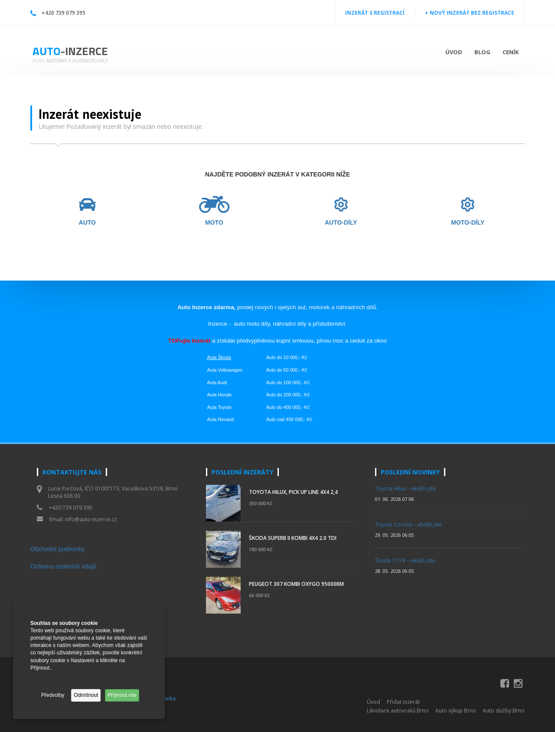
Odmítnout (86, 695)
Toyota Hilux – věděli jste (405, 488)
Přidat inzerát (403, 702)
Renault (226, 419)
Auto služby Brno (504, 710)
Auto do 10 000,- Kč (286, 357)
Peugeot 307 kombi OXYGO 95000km (296, 584)
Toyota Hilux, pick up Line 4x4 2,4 (293, 492)
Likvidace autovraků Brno (398, 710)
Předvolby (52, 695)
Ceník (511, 52)
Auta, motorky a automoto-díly (70, 60)
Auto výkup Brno (455, 710)
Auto (70, 50)
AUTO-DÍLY (341, 222)
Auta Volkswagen (225, 370)
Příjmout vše (122, 695)
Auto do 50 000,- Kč (286, 370)
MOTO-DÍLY (467, 222)
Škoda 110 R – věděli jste (405, 560)
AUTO (87, 222)
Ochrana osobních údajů (63, 566)
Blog (482, 52)
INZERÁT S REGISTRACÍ (375, 12)
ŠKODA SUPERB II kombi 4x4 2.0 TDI (292, 538)
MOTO (214, 222)
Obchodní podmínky (57, 549)
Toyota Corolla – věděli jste (408, 524)
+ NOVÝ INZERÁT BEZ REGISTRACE (469, 12)
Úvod (453, 52)
